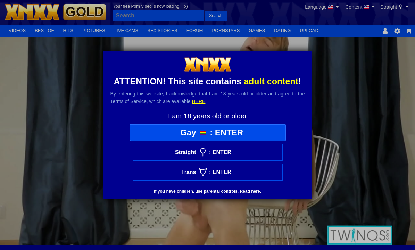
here (199, 101)
